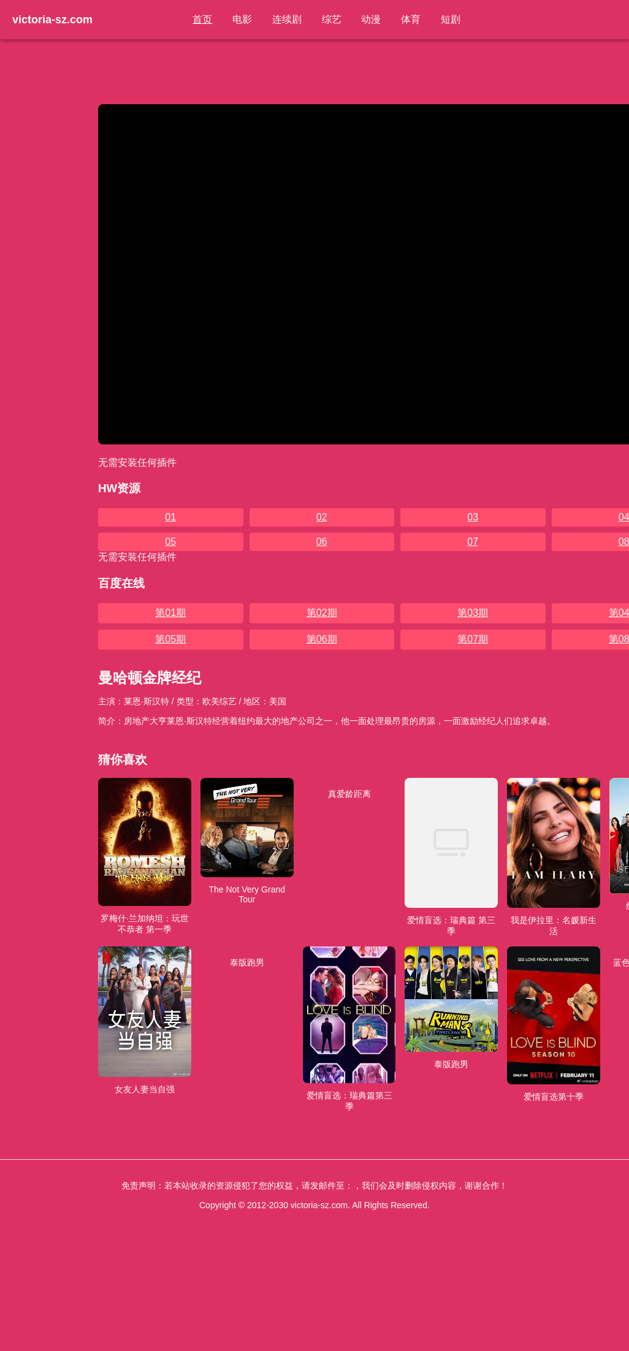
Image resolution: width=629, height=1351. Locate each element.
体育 (410, 19)
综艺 (331, 19)
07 (472, 541)
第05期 (170, 639)
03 (472, 517)
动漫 (371, 19)
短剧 (449, 19)
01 (170, 517)
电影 (243, 19)
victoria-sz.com (52, 19)
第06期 (322, 639)
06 (321, 541)
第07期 (472, 639)
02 (321, 517)
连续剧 (287, 19)
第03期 (472, 612)
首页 (204, 19)
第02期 (322, 612)
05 (170, 541)
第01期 (170, 612)
